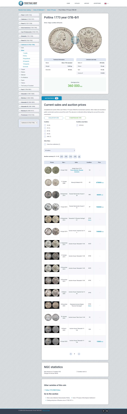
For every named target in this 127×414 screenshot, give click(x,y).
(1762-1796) (27, 44)
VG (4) (48, 125)
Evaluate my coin (54, 118)
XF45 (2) (81, 125)
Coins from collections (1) (53, 144)
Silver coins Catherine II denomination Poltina (58, 397)
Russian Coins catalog (25, 10)
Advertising (97, 3)
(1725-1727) (27, 19)
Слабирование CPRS (75, 118)
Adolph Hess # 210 (77, 168)
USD (75, 156)
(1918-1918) (27, 115)
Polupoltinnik (26, 58)
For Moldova (24, 77)
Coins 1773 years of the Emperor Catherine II (84, 397)
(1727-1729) (26, 23)
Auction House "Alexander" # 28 (77, 256)
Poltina (25, 56)
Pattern (22, 72)
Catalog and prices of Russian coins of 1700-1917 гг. (60, 400)
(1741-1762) (26, 36)
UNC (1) (49, 136)
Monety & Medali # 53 (76, 182)
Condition (90, 162)
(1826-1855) (27, 98)
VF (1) (48, 128)
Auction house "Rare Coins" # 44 (77, 317)
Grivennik (25, 66)
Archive (86, 3)
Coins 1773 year (51, 10)
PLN (71, 156)
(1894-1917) (27, 111)
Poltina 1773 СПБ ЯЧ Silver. (53, 390)
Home (68, 3)
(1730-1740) (28, 28)
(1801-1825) (27, 94)
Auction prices (51, 98)
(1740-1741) (29, 32)
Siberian (23, 75)
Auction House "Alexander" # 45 (77, 268)
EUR (62, 156)
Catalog (77, 3)
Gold (22, 47)
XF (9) (48, 131)
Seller (77, 162)
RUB (66, 156)
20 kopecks (26, 61)
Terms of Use (46, 410)
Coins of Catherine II (38, 10)
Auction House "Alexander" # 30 (77, 280)
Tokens (22, 83)
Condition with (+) (82, 371)
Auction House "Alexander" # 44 (77, 243)
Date (64, 162)
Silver (21, 50)
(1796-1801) (25, 89)
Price (100, 162)
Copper (22, 69)
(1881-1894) (27, 106)
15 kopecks (26, 64)
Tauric (22, 80)
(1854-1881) (27, 102)
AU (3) (48, 133)
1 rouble (25, 53)
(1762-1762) (26, 40)
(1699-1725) (26, 15)
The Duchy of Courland (26, 85)
